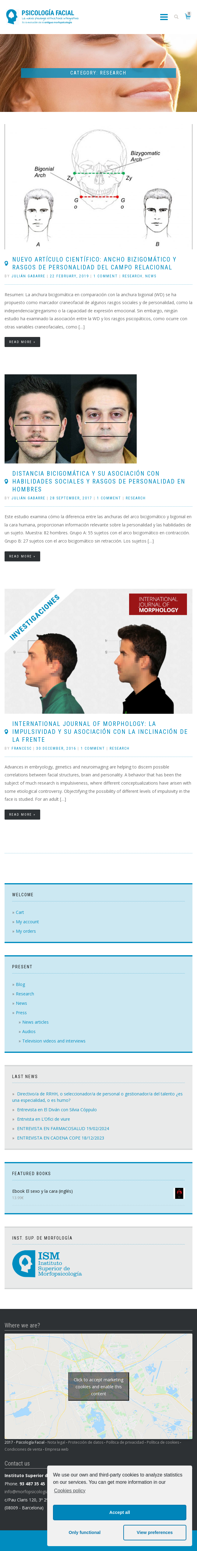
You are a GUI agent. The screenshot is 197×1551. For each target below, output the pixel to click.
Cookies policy (69, 1490)
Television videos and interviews (54, 1041)
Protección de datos (85, 1442)
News (151, 276)
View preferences (155, 1532)
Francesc (22, 748)
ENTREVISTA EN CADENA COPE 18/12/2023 (60, 1138)
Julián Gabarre (28, 276)
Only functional (84, 1532)
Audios (29, 1031)
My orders (26, 931)
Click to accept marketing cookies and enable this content (98, 1386)
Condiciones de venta (23, 1449)
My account (27, 922)
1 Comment (105, 276)
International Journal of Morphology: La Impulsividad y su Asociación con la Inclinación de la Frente (100, 731)
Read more (20, 342)
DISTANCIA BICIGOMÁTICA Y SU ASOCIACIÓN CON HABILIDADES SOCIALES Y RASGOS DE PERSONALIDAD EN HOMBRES (98, 481)
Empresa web (57, 1449)
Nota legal (56, 1442)
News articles (35, 1022)
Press (21, 1012)
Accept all (119, 1512)
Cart (20, 912)
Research (132, 276)
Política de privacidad (125, 1442)
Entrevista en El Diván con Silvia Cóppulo (57, 1109)
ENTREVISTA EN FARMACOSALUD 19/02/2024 (63, 1128)
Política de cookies (163, 1442)
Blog (20, 984)
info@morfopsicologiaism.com (35, 1491)
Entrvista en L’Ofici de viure (43, 1119)
